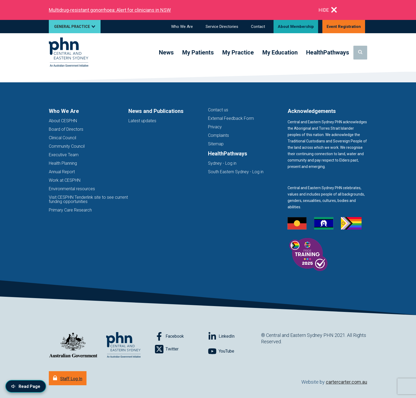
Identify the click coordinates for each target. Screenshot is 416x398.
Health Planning (63, 163)
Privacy (215, 126)
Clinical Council (62, 137)
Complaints (218, 135)
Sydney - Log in (222, 163)
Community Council (67, 146)
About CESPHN (63, 120)
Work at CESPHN (64, 180)
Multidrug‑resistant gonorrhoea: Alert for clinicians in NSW (110, 10)
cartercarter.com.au (346, 382)
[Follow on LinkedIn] (234, 336)
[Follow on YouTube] (234, 351)
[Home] (68, 52)
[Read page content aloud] (25, 386)
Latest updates (142, 120)
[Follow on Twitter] (181, 349)
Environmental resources (72, 188)
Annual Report (62, 171)
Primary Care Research (70, 210)
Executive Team (64, 154)
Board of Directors (66, 129)
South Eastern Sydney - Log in (235, 171)
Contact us (218, 109)
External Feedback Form (231, 118)
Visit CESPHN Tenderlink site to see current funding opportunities (88, 199)
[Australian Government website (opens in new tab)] (73, 345)
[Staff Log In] (67, 378)
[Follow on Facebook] (181, 336)
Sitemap (216, 143)
